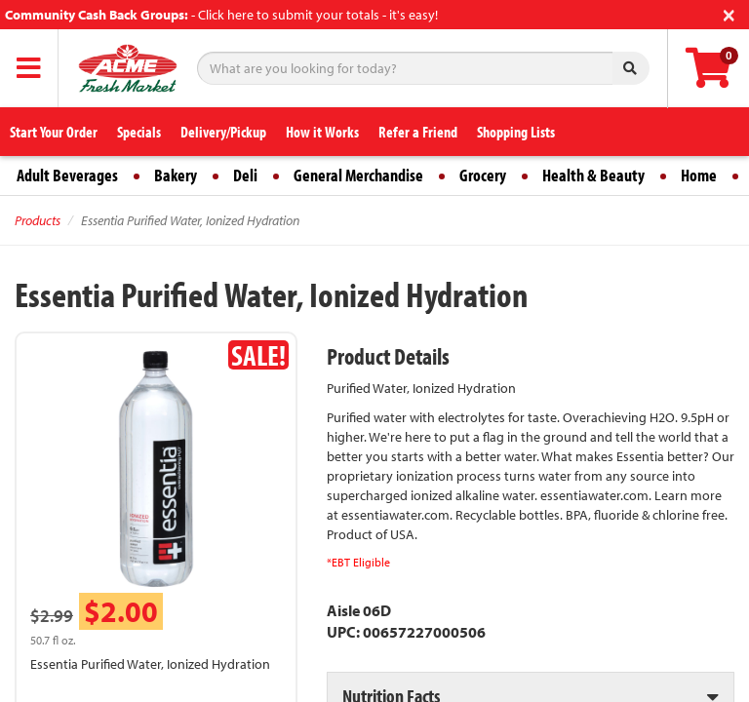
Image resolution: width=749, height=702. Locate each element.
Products (37, 220)
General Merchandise (358, 175)
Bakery (175, 175)
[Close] (729, 13)
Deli (245, 175)
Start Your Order (54, 131)
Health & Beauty (593, 175)
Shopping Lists (516, 131)
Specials (139, 131)
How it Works (322, 131)
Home (699, 175)
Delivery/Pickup (223, 131)
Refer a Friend (417, 131)
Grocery (482, 175)
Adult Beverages (67, 175)
